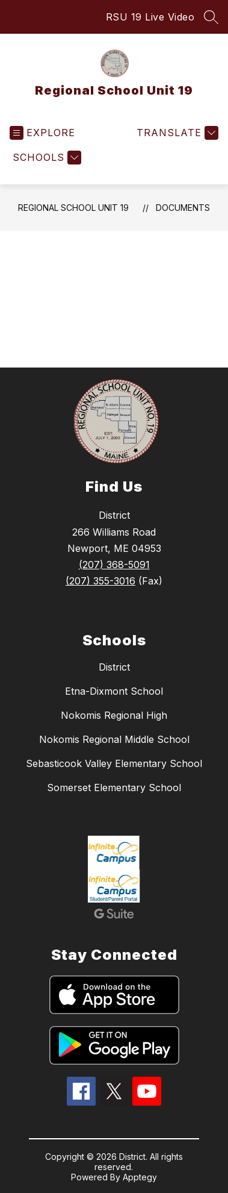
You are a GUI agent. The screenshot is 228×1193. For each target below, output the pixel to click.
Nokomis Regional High (114, 715)
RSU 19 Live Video (150, 17)
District (114, 667)
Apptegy (140, 1177)
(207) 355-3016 (100, 581)
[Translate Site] (176, 132)
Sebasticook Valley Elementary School (114, 763)
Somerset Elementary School (114, 787)
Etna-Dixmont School (114, 691)
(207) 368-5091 (114, 565)
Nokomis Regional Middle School (114, 739)
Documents (183, 207)
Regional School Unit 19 (73, 207)
